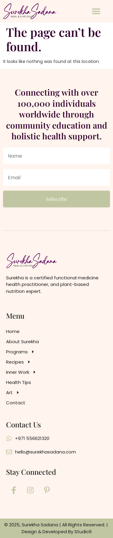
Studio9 (83, 531)
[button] (96, 11)
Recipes (18, 362)
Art (13, 393)
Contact (15, 403)
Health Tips (18, 382)
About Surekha (22, 341)
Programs (20, 352)
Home (13, 331)
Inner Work (21, 372)
